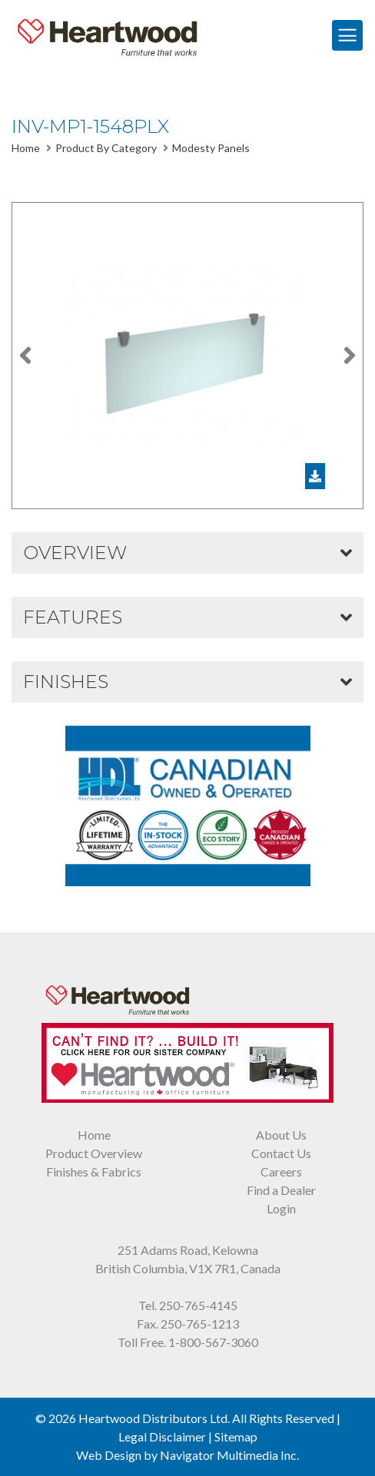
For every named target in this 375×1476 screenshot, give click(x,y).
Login (281, 1208)
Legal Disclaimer (162, 1436)
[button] (26, 355)
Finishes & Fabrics (93, 1171)
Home (26, 147)
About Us (281, 1134)
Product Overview (93, 1153)
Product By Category (106, 147)
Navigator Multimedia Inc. (229, 1455)
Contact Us (281, 1153)
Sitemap (235, 1436)
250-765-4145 (198, 1305)
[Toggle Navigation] (347, 35)
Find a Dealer (281, 1190)
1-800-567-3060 (213, 1342)
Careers (281, 1171)
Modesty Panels (211, 147)
